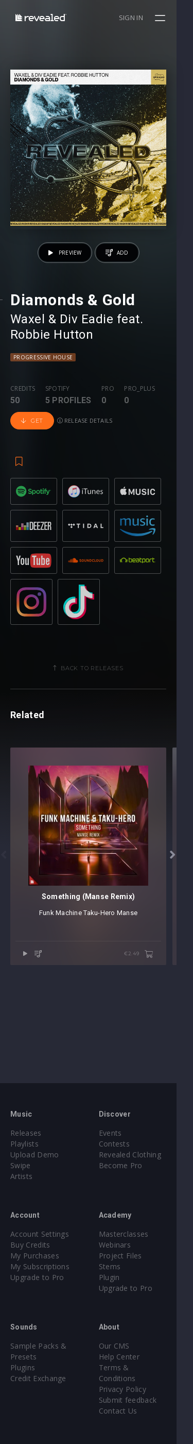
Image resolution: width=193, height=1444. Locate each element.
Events (118, 1133)
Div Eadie (86, 335)
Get (32, 437)
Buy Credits (30, 1245)
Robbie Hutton (51, 350)
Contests (122, 1144)
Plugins (22, 1367)
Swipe (20, 1165)
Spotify (57, 405)
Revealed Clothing (138, 1154)
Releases (26, 1133)
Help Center (127, 1357)
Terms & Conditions (142, 1367)
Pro (107, 405)
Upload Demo (34, 1154)
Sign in (147, 17)
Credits (22, 405)
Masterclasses (132, 1234)
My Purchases (34, 1255)
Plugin (117, 1277)
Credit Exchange (38, 1378)
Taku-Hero (107, 953)
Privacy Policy (130, 1378)
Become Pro (129, 1165)
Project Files (128, 1255)
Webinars (123, 1245)
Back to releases (100, 692)
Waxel (27, 335)
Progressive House (43, 373)
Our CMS (122, 1346)
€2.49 (155, 995)
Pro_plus (139, 405)
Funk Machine (68, 953)
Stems (118, 1266)
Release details (85, 437)
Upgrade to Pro (37, 1277)
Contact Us (126, 1400)
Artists (21, 1176)
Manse (135, 953)
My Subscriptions (39, 1266)
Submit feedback (136, 1389)
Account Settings (39, 1234)
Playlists (24, 1144)
